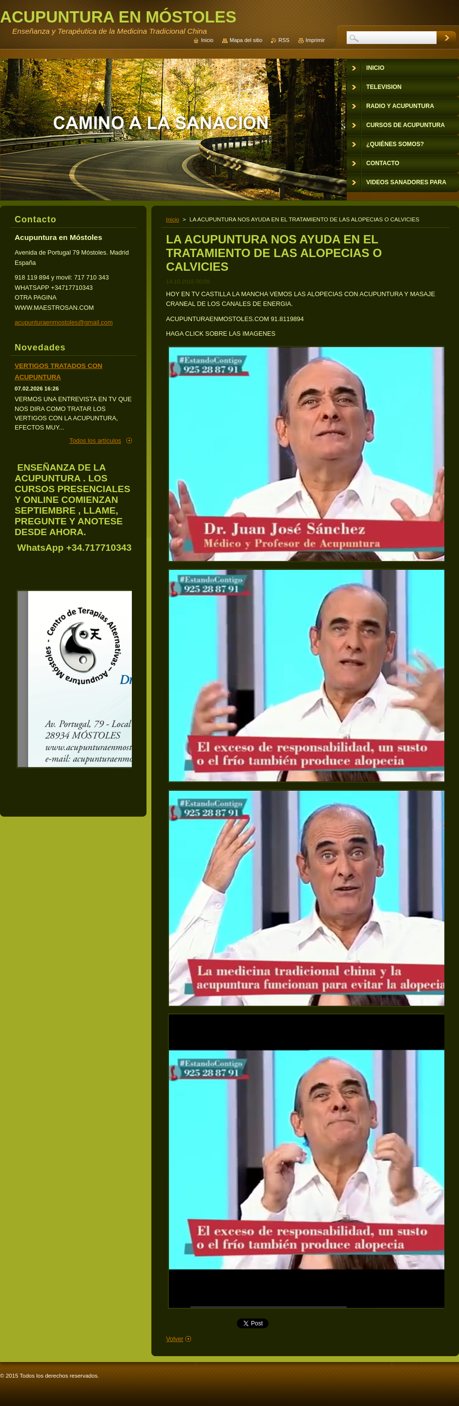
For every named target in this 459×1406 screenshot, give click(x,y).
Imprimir (315, 40)
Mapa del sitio (246, 40)
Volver (175, 1338)
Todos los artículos (95, 440)
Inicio (172, 219)
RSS (283, 40)
